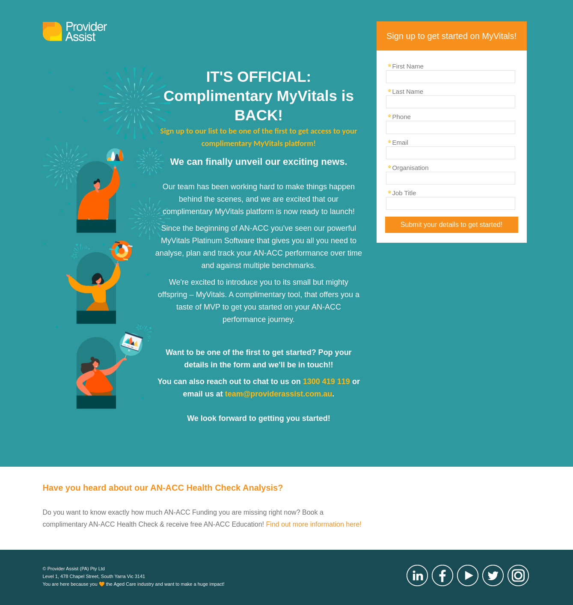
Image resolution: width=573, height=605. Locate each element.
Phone (401, 116)
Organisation (410, 167)
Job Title (404, 192)
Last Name (408, 91)
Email (400, 142)
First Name (408, 66)
